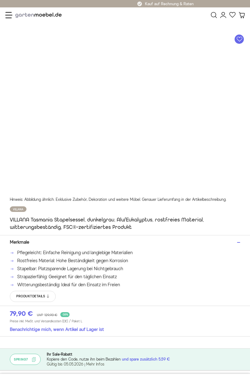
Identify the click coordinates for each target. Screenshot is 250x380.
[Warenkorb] (242, 15)
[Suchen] (214, 15)
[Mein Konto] (223, 15)
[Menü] (8, 15)
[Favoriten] (232, 15)
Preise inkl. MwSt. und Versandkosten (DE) (46, 321)
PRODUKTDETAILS (33, 296)
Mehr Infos (95, 364)
